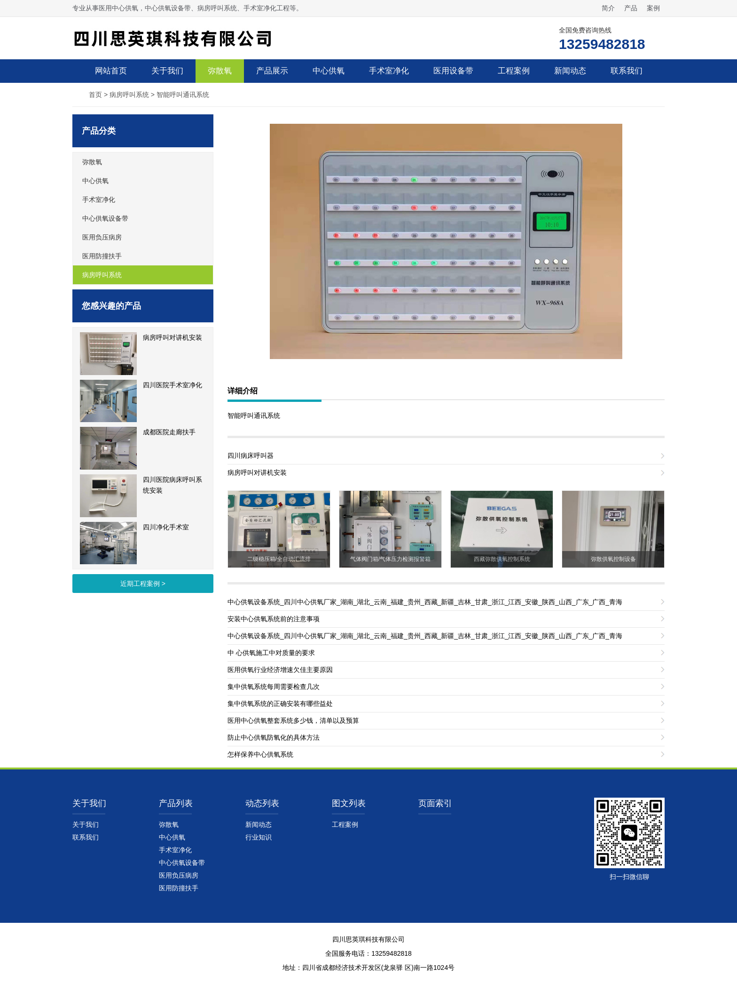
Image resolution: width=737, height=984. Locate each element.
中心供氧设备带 (105, 218)
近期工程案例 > (142, 583)
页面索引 (435, 803)
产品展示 (272, 70)
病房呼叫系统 (129, 94)
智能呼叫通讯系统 (183, 94)
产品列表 (176, 803)
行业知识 (258, 837)
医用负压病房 (102, 237)
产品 (630, 8)
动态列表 (262, 803)
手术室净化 (389, 70)
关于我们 (167, 70)
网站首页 (111, 70)
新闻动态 (570, 70)
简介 (608, 8)
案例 (653, 8)
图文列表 (349, 803)
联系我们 (627, 70)
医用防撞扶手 (102, 256)
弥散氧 (220, 70)
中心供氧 (329, 70)
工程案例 (514, 70)
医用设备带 (453, 70)
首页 (95, 94)
